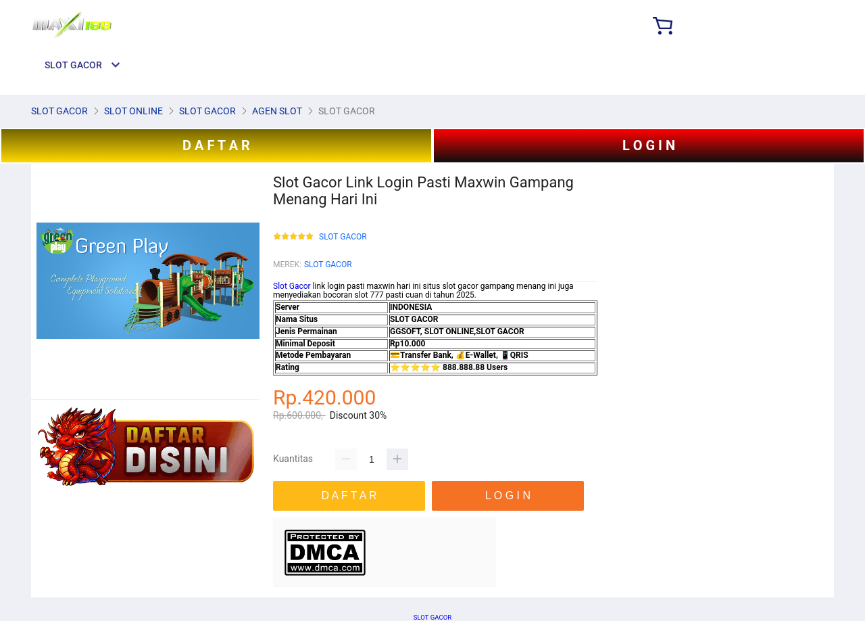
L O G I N (648, 145)
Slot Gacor (292, 286)
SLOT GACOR (343, 237)
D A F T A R (216, 145)
